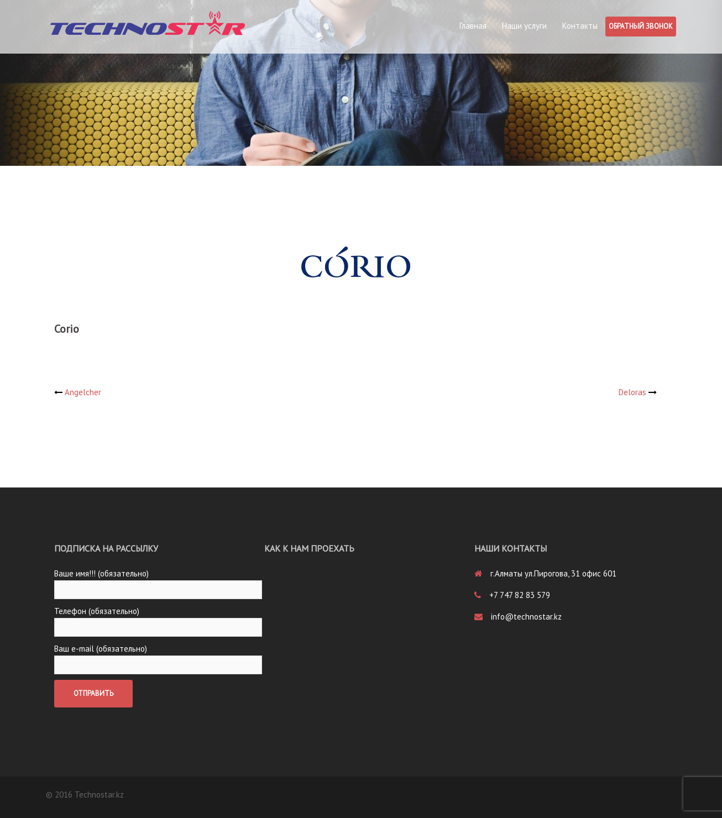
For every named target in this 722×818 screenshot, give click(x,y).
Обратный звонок (641, 26)
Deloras (632, 392)
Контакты (580, 25)
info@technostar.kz (526, 616)
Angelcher (83, 392)
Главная (472, 25)
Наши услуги (524, 25)
